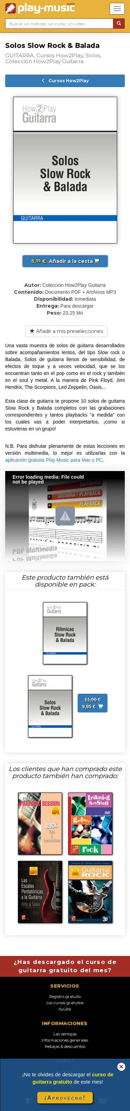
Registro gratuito (65, 996)
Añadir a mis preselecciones (66, 331)
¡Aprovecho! (65, 1098)
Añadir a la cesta (65, 261)
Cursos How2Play (65, 80)
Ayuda (65, 1009)
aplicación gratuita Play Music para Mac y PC (54, 460)
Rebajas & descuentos (65, 1046)
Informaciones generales (65, 1040)
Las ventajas (65, 1034)
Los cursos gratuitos (65, 1002)
